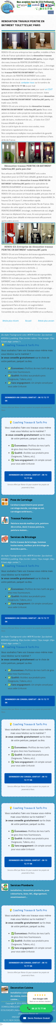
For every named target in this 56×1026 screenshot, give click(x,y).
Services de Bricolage (23, 537)
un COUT (49, 89)
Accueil (28, 320)
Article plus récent (11, 320)
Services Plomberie (21, 885)
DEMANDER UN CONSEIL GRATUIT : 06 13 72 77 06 (27, 399)
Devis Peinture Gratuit (36, 1018)
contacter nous (27, 82)
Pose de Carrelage (21, 500)
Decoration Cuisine (21, 988)
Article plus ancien (46, 320)
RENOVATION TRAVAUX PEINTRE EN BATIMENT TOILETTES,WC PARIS (22, 23)
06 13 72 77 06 (36, 1008)
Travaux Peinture (21, 518)
